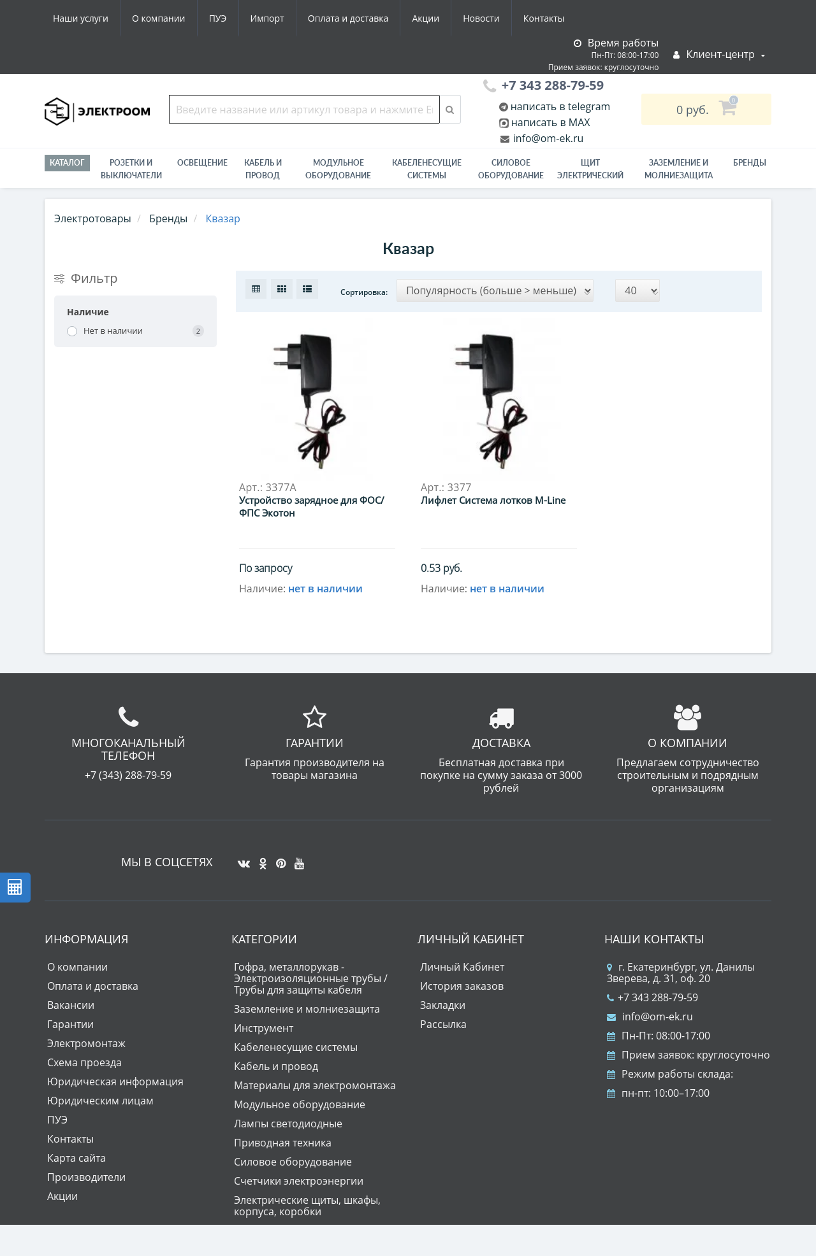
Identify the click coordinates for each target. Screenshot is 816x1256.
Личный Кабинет (462, 967)
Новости (481, 18)
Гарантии (70, 1024)
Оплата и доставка (348, 18)
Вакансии (70, 1005)
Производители (86, 1177)
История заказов (462, 986)
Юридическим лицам (100, 1101)
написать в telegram (559, 106)
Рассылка (443, 1024)
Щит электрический (590, 169)
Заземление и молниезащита (307, 1009)
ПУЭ (218, 18)
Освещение (202, 163)
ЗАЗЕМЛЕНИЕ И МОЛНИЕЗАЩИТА (679, 169)
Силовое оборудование (511, 169)
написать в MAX (550, 122)
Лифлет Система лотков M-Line (493, 500)
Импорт (267, 18)
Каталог (67, 163)
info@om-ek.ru (547, 138)
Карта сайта (76, 1158)
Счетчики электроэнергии (298, 1181)
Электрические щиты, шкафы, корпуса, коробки (307, 1205)
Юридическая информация (115, 1081)
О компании (159, 18)
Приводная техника (283, 1143)
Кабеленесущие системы (427, 169)
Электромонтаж (86, 1043)
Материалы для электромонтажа (315, 1085)
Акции (425, 18)
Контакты (544, 18)
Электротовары (92, 218)
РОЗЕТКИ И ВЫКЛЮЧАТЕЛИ (131, 169)
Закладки (442, 1005)
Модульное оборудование (338, 169)
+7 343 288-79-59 (652, 997)
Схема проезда (84, 1062)
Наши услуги (80, 18)
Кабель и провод (263, 169)
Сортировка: (364, 292)
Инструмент (263, 1028)
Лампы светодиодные (288, 1124)
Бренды (749, 163)
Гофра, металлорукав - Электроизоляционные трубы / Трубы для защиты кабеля (311, 978)
